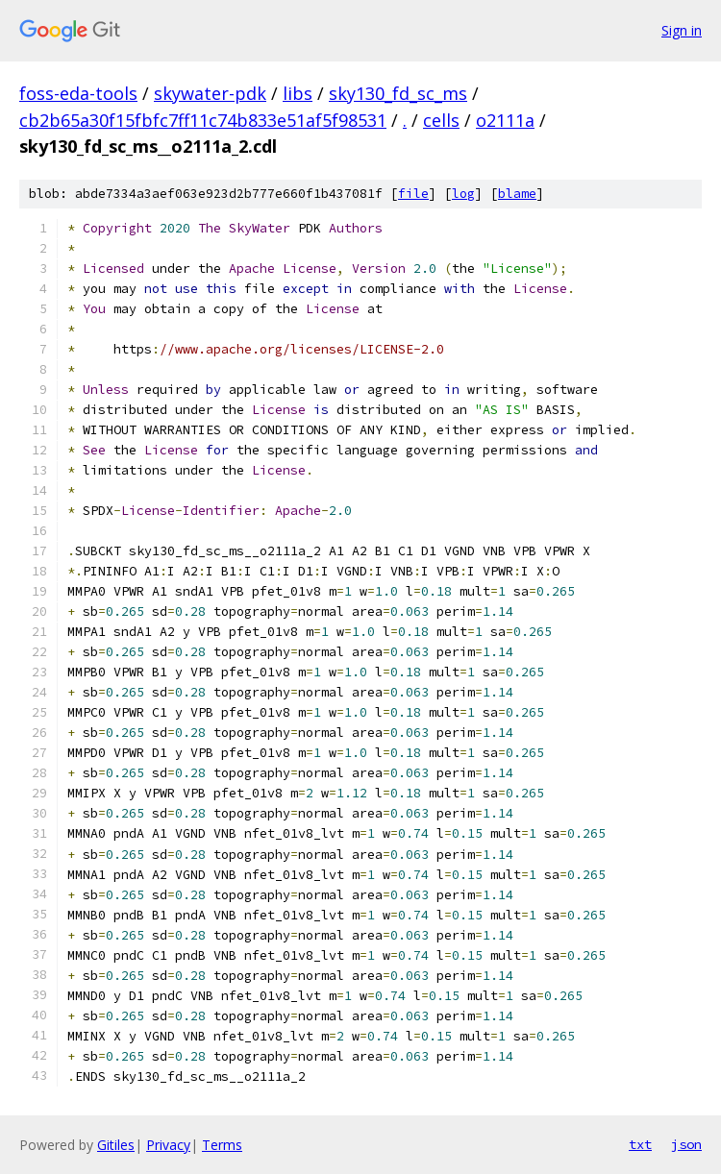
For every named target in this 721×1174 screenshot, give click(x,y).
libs (297, 93)
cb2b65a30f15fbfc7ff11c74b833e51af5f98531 (202, 120)
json (686, 1144)
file (413, 193)
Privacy (168, 1145)
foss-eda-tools (78, 93)
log (463, 193)
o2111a (505, 120)
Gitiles (116, 1145)
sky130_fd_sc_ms (398, 93)
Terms (222, 1145)
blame (517, 193)
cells (441, 120)
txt (640, 1144)
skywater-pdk (210, 93)
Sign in (681, 30)
